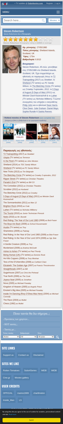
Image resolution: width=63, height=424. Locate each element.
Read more (13, 414)
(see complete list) (47, 118)
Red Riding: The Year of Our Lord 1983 (20, 220)
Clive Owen (28, 108)
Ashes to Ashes (10, 251)
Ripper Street (9, 179)
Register (49, 3)
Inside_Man (8, 400)
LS (20, 400)
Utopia (6, 157)
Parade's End (9, 182)
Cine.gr (6, 377)
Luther (54, 96)
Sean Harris (52, 105)
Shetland (27, 83)
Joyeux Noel (8, 280)
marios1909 (23, 393)
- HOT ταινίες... (10, 324)
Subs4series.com (35, 3)
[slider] (28, 39)
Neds (5, 217)
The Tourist (8, 213)
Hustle (6, 227)
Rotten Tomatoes (11, 370)
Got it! (32, 420)
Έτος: (40, 333)
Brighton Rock (9, 206)
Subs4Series (30, 370)
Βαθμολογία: (25, 333)
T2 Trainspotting (10, 154)
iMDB (44, 370)
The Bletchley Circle (41, 86)
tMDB (54, 370)
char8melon (39, 393)
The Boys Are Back (11, 224)
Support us (8, 355)
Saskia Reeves (45, 111)
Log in (57, 3)
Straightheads (9, 269)
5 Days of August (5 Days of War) (18, 196)
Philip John (28, 105)
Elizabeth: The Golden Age (15, 265)
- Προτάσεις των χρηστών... (16, 319)
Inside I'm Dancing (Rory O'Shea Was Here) (23, 294)
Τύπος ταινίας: (8, 333)
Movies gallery (22, 377)
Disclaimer (38, 355)
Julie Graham (40, 108)
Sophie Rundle (29, 111)
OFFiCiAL (8, 393)
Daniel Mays (52, 108)
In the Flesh (8, 161)
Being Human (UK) (11, 255)
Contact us (23, 355)
